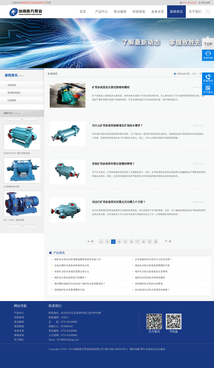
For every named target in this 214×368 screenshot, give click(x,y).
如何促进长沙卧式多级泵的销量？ (152, 289)
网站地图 (134, 349)
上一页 (90, 241)
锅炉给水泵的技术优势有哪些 (150, 277)
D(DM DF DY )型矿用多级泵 (17, 153)
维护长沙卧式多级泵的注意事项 (151, 271)
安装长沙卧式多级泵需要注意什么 (71, 271)
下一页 (168, 241)
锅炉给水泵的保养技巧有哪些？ (70, 277)
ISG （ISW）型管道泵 (14, 220)
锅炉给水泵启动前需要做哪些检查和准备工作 (77, 259)
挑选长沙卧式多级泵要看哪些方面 (152, 265)
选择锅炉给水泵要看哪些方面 (69, 289)
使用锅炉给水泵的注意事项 (149, 283)
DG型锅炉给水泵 (11, 186)
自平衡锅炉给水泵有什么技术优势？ (153, 259)
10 (156, 242)
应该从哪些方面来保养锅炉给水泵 (71, 265)
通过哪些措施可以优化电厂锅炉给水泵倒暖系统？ (79, 283)
